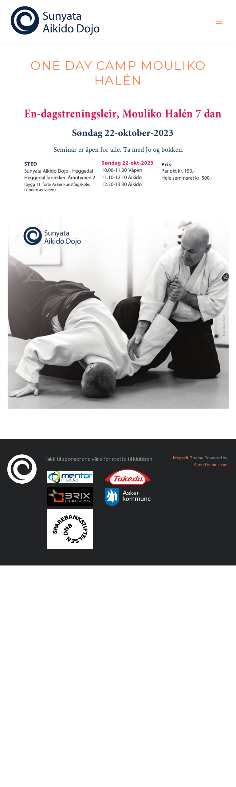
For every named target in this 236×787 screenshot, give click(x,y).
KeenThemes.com (211, 464)
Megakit (181, 457)
